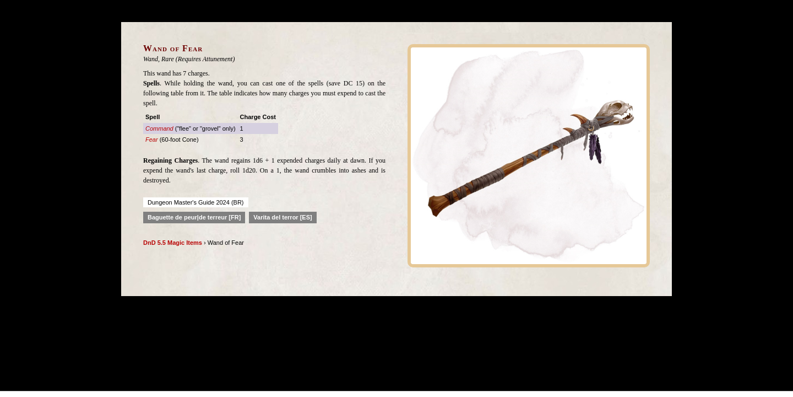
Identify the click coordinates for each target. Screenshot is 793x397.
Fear (151, 139)
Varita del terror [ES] (282, 217)
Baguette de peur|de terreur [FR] (194, 217)
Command (159, 128)
